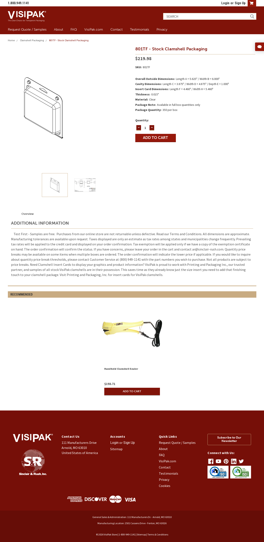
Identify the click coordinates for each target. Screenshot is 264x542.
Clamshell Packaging (32, 40)
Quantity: (142, 120)
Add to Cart (132, 391)
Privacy (162, 29)
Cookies (164, 486)
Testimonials (139, 29)
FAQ (74, 29)
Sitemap (116, 449)
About (58, 29)
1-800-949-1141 (127, 534)
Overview (27, 213)
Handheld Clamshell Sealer (121, 368)
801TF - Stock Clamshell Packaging (69, 40)
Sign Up (240, 3)
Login (225, 3)
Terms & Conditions (157, 534)
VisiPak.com (93, 29)
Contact (116, 29)
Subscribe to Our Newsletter (229, 439)
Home (11, 40)
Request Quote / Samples (27, 29)
